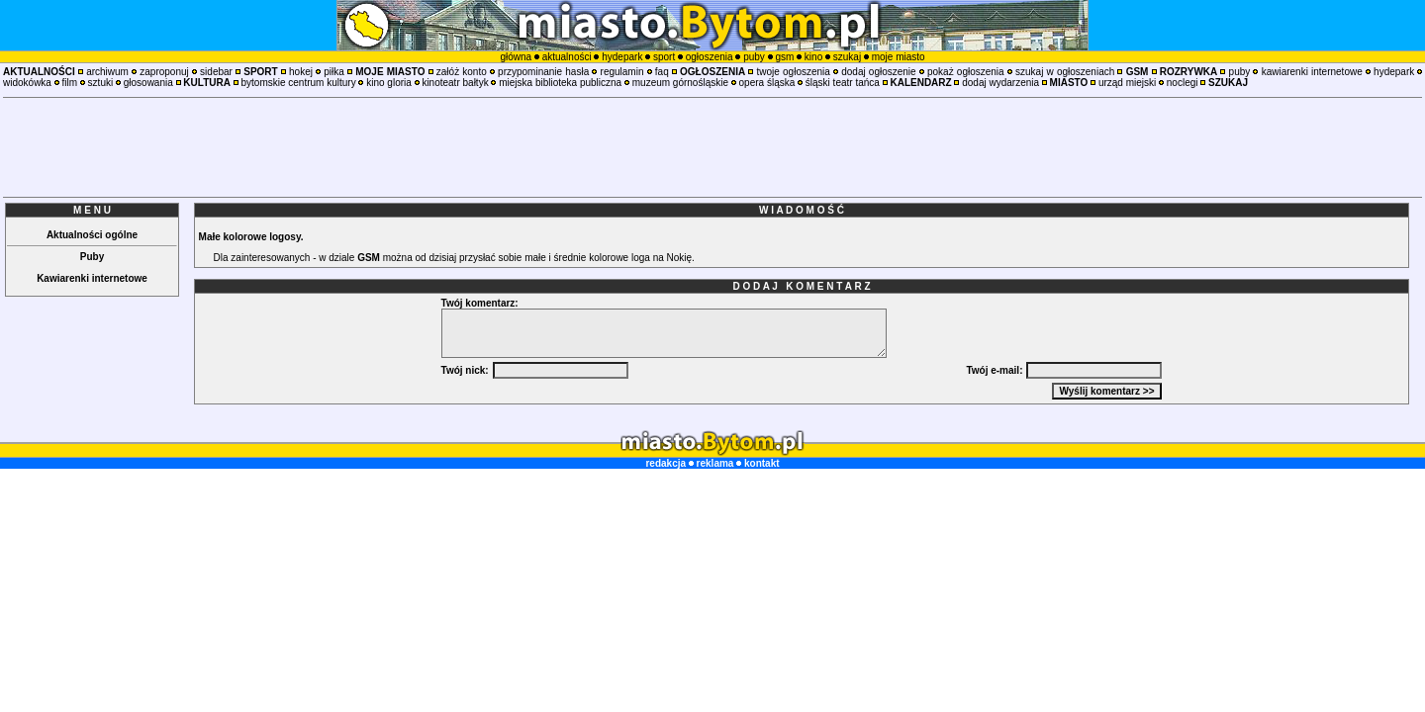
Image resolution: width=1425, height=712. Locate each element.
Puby (92, 256)
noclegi (1182, 82)
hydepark (622, 56)
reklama (715, 463)
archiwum (107, 71)
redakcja (665, 463)
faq (662, 71)
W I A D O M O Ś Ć (801, 210)
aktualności (567, 56)
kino (813, 56)
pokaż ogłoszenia (965, 71)
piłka (334, 71)
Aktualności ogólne (92, 234)
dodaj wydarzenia (1000, 82)
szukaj (847, 56)
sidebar (216, 71)
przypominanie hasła (543, 71)
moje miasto (898, 56)
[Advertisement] (712, 147)
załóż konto (461, 71)
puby (754, 56)
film (69, 82)
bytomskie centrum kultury (298, 82)
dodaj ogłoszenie (878, 71)
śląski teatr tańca (843, 82)
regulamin (622, 71)
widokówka (27, 82)
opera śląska (767, 82)
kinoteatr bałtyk (455, 82)
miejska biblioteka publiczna (560, 82)
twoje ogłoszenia (793, 71)
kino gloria (389, 82)
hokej (301, 71)
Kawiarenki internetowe (92, 278)
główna (515, 56)
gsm (784, 56)
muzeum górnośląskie (680, 82)
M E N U (92, 210)
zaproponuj (164, 71)
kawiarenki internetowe (1312, 71)
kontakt (762, 463)
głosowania (148, 82)
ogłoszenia (709, 56)
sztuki (101, 82)
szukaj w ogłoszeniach (1064, 71)
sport (664, 56)
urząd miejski (1127, 82)
